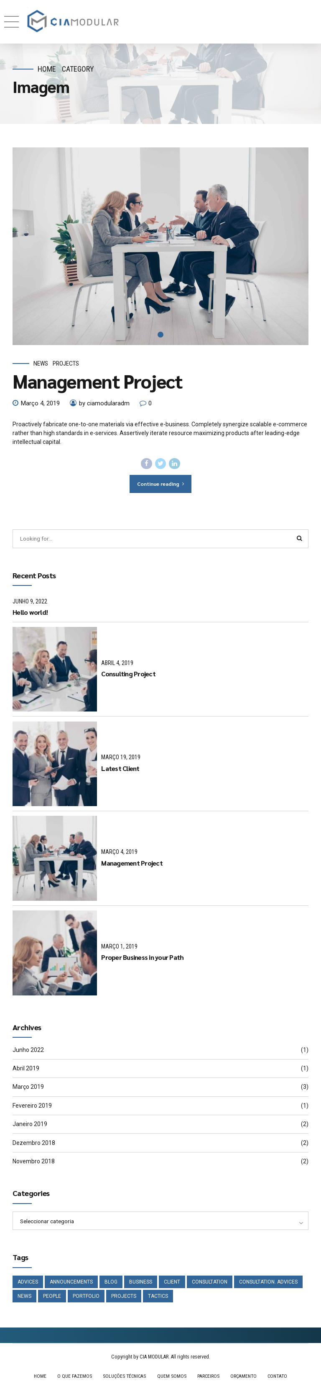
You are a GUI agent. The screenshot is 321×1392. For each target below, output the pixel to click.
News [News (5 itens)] (24, 1298)
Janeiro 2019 (30, 1124)
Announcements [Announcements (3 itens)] (71, 1283)
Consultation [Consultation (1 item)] (209, 1283)
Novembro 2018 (34, 1162)
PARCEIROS (208, 1378)
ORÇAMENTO (244, 1378)
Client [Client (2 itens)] (172, 1283)
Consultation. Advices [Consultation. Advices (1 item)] (268, 1283)
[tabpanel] (160, 246)
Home (47, 68)
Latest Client (120, 769)
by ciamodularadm (104, 403)
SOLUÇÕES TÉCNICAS (123, 1378)
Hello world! (30, 612)
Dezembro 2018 (34, 1143)
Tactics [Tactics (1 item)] (158, 1298)
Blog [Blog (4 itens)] (110, 1283)
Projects (66, 363)
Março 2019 (28, 1088)
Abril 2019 (26, 1069)
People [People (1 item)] (52, 1298)
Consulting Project (128, 674)
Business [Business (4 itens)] (140, 1283)
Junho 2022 (28, 1050)
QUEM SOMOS (171, 1378)
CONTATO (279, 1378)
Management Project (98, 381)
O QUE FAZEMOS (72, 1378)
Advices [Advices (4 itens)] (28, 1283)
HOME (37, 1378)
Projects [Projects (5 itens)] (123, 1298)
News (40, 363)
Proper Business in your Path (142, 958)
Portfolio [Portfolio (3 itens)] (86, 1298)
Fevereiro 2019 (32, 1106)
